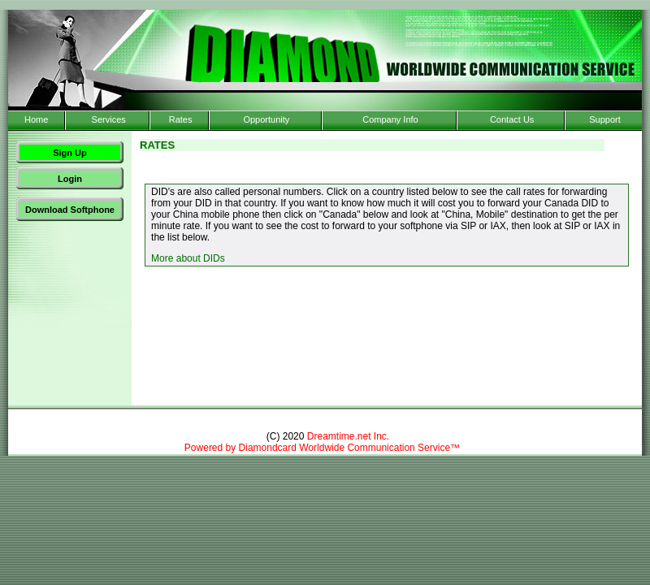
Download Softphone (70, 209)
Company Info (390, 119)
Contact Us (512, 119)
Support (605, 119)
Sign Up (70, 153)
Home (36, 119)
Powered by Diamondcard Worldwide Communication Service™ (322, 447)
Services (109, 119)
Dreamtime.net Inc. (348, 436)
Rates (181, 119)
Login (70, 179)
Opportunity (266, 119)
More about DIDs (188, 258)
